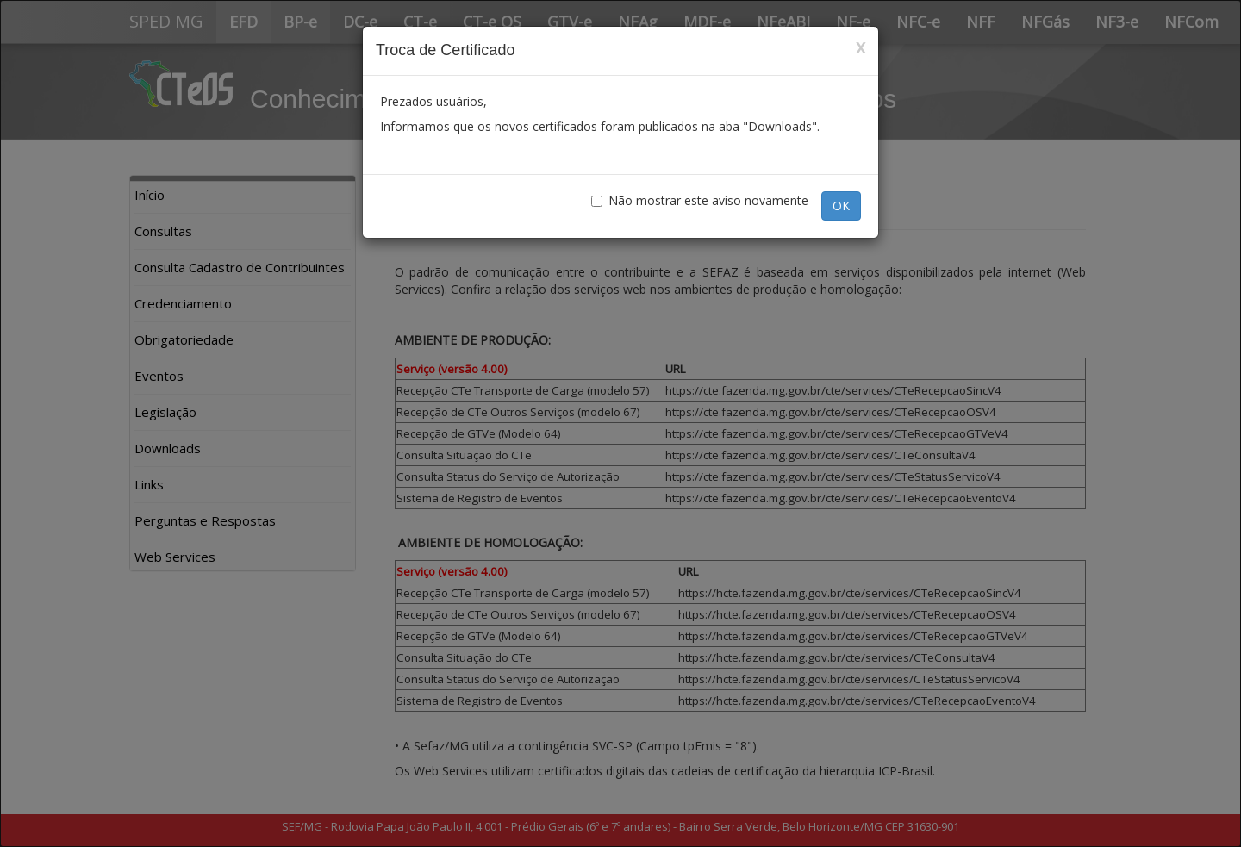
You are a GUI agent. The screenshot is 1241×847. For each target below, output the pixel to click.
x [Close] (860, 47)
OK (841, 205)
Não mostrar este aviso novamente (699, 200)
